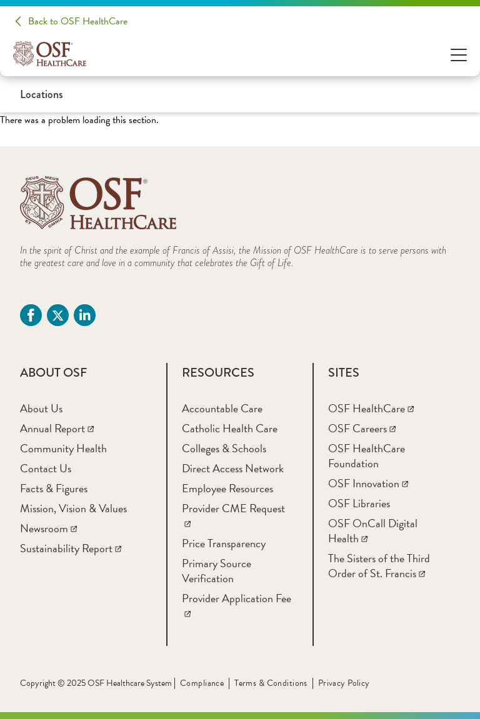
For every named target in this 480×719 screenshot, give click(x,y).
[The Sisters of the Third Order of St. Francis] (379, 566)
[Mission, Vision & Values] (73, 508)
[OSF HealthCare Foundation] (366, 456)
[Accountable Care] (222, 408)
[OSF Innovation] (368, 483)
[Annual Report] (57, 428)
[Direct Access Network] (233, 468)
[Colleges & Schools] (224, 448)
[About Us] (41, 408)
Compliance (202, 683)
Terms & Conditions (271, 683)
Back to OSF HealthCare (78, 21)
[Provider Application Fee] (236, 606)
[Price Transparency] (224, 543)
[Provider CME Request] (233, 516)
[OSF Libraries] (359, 503)
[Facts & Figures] (54, 488)
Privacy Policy (344, 683)
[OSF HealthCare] (371, 408)
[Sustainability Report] (70, 548)
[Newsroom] (48, 528)
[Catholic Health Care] (230, 428)
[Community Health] (63, 448)
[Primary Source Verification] (216, 571)
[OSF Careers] (362, 428)
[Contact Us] (45, 468)
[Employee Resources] (227, 488)
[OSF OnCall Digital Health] (373, 531)
